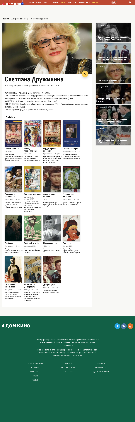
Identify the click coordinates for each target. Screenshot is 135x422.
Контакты (68, 372)
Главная (5, 19)
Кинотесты (72, 2)
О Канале (67, 363)
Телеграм (100, 363)
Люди (63, 2)
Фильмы (55, 2)
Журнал (46, 2)
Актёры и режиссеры (20, 19)
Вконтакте (100, 368)
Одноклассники (100, 372)
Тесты (35, 380)
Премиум (95, 2)
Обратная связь (67, 368)
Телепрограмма (35, 2)
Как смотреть (84, 2)
